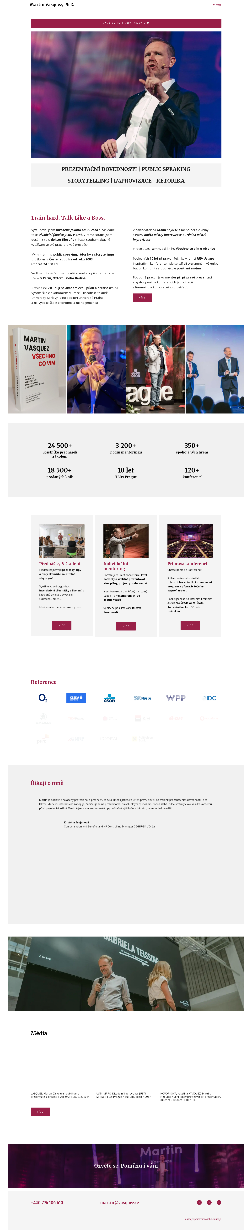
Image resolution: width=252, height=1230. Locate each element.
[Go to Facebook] (199, 1206)
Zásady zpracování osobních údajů (203, 1222)
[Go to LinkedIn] (219, 1206)
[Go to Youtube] (209, 1206)
